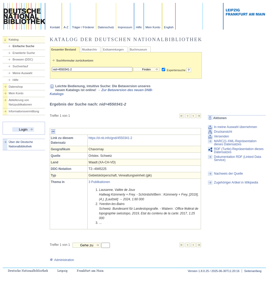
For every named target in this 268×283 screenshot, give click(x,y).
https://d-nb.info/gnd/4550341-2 (110, 138)
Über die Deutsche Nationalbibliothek (21, 144)
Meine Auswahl (22, 73)
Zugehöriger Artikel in (236, 182)
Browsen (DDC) (23, 59)
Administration (62, 260)
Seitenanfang (252, 271)
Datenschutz (106, 27)
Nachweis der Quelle (228, 173)
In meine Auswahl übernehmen (235, 127)
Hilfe (139, 27)
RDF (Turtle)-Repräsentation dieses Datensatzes (239, 150)
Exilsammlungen (113, 49)
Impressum (125, 27)
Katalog (14, 39)
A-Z (66, 27)
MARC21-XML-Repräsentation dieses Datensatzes (235, 142)
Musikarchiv (89, 49)
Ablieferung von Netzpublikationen (20, 102)
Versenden (221, 136)
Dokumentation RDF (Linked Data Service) (237, 158)
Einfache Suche (23, 46)
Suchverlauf (20, 66)
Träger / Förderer (83, 27)
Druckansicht (223, 132)
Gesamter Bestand (63, 49)
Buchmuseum (138, 49)
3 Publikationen (99, 182)
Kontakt (55, 27)
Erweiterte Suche (24, 52)
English (169, 27)
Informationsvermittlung (24, 111)
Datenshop (16, 86)
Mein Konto (153, 27)
